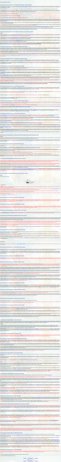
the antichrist (51, 286)
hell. (40, 186)
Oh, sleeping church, (3, 354)
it (51, 354)
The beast (1, 76)
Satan (32, 77)
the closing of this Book (18, 441)
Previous (28, 459)
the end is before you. (57, 441)
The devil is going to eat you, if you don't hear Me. (26, 106)
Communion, (37, 328)
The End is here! (25, 237)
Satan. (38, 398)
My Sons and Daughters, (34, 50)
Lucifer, (4, 194)
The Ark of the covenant (54, 188)
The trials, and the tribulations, (4, 74)
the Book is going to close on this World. (43, 26)
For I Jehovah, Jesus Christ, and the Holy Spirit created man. (43, 397)
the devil (13, 212)
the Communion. (17, 406)
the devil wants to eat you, (6, 115)
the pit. (21, 293)
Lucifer (13, 82)
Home (30, 459)
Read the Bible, (30, 140)
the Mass (20, 91)
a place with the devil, (46, 19)
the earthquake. (35, 91)
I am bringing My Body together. (21, 243)
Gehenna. (53, 115)
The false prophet (2, 391)
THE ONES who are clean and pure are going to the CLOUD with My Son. (23, 169)
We (7, 280)
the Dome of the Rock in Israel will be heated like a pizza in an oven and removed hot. (18, 435)
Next (33, 459)
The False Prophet (17, 40)
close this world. (38, 226)
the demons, (21, 212)
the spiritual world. (46, 321)
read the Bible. (8, 406)
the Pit (46, 77)
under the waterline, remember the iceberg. (20, 370)
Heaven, (10, 17)
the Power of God (37, 440)
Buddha (57, 435)
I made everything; (28, 50)
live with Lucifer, (10, 194)
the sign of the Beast (8, 40)
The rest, (35, 169)
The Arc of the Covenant (47, 379)
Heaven (18, 20)
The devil (23, 391)
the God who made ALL (23, 270)
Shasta (20, 291)
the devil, (44, 137)
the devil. (5, 268)
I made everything (6, 117)
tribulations (34, 110)
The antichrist (54, 390)
